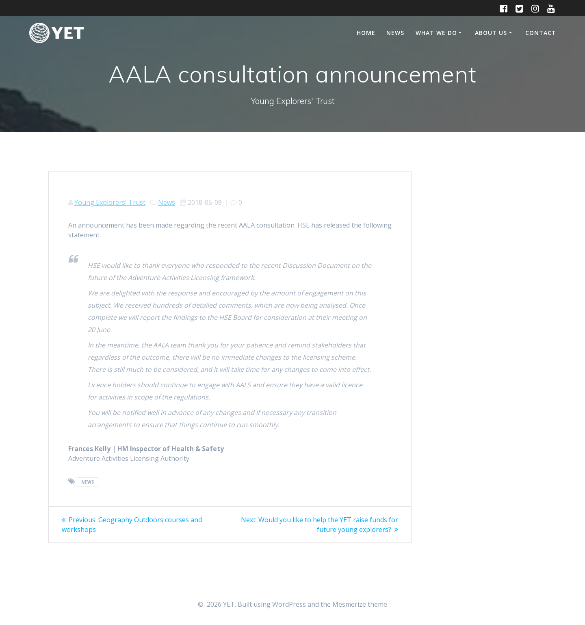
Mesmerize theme (359, 604)
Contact (540, 33)
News (395, 33)
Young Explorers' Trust (109, 202)
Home (366, 33)
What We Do (436, 33)
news (87, 482)
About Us (491, 33)
